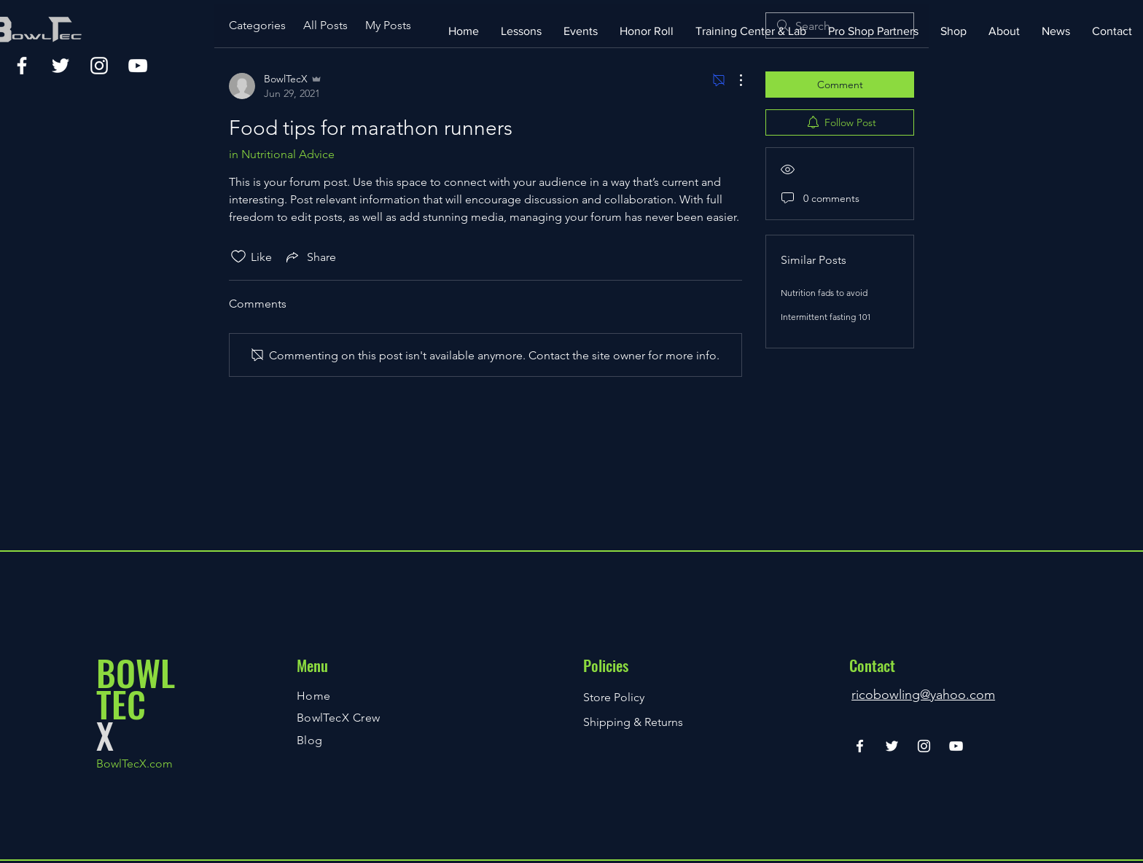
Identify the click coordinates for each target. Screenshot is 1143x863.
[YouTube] (137, 65)
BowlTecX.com (134, 763)
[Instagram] (99, 65)
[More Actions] (733, 80)
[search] (839, 25)
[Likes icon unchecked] (238, 256)
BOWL (135, 672)
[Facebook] (22, 65)
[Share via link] (310, 256)
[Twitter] (60, 65)
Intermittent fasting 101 (826, 316)
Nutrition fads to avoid (824, 292)
